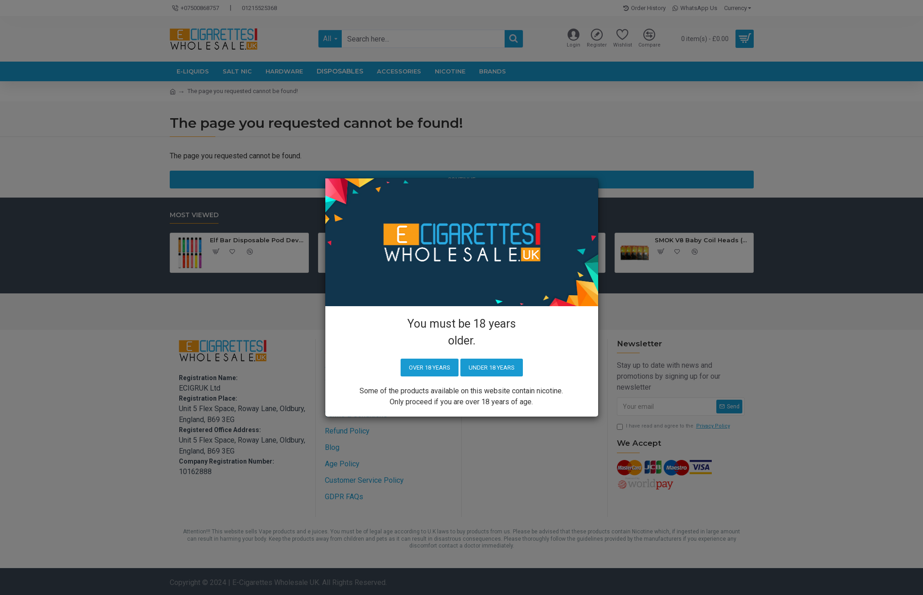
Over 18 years (429, 367)
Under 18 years (492, 367)
